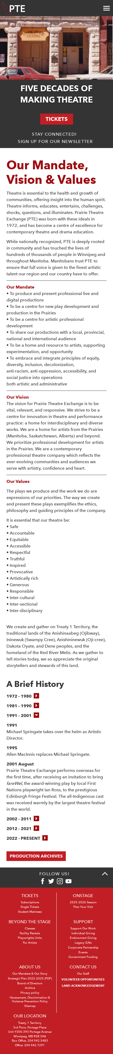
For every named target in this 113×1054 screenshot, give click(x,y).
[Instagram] (60, 881)
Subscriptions (30, 902)
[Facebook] (42, 881)
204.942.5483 (38, 1040)
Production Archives (36, 856)
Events (83, 952)
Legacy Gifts (83, 942)
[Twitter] (51, 881)
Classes (30, 928)
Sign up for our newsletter (55, 141)
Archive (30, 988)
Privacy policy (29, 993)
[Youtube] (68, 881)
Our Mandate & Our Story (29, 973)
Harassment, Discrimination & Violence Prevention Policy (30, 999)
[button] (22, 696)
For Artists (30, 942)
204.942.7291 (34, 1045)
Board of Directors (29, 983)
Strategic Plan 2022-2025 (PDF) (30, 978)
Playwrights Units (30, 938)
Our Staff (83, 973)
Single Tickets (29, 907)
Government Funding (83, 957)
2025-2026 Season (83, 902)
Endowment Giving (83, 938)
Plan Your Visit (83, 907)
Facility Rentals (30, 933)
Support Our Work (83, 928)
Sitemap (30, 1006)
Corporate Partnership (83, 947)
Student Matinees (30, 912)
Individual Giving (83, 933)
